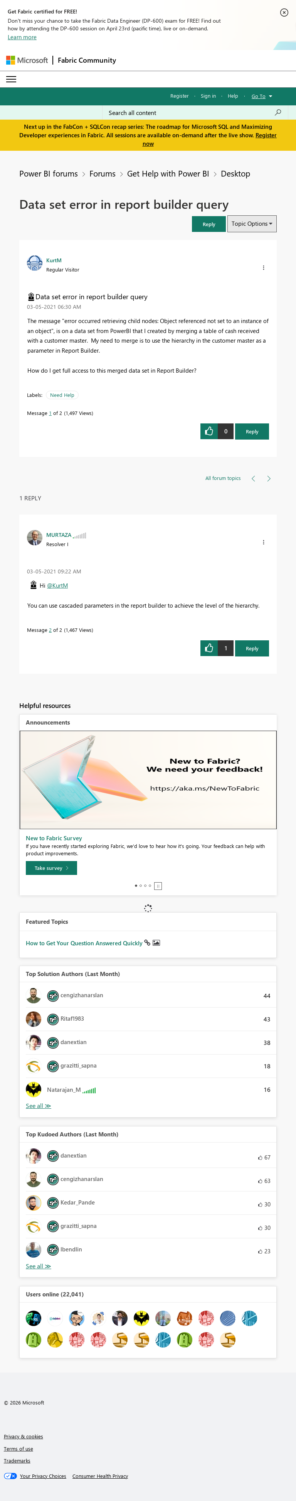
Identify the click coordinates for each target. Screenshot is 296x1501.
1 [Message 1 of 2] (50, 413)
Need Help (62, 394)
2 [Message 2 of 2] (50, 629)
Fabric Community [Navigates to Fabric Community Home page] (87, 60)
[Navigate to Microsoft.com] (27, 60)
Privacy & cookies (23, 1436)
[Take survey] (51, 868)
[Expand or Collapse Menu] (11, 79)
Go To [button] (259, 96)
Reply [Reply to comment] (252, 648)
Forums (102, 173)
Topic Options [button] (249, 223)
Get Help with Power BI (168, 173)
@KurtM (57, 585)
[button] (209, 224)
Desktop (235, 173)
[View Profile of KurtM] (54, 260)
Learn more (22, 37)
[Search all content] (195, 112)
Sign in (208, 95)
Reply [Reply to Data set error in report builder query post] (252, 431)
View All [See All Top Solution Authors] (38, 1105)
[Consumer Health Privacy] (100, 1476)
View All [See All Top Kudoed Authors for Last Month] (38, 1266)
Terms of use (18, 1448)
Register (179, 95)
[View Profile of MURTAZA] (58, 534)
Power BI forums (48, 173)
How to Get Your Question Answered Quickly (85, 943)
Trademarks (17, 1460)
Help (233, 95)
